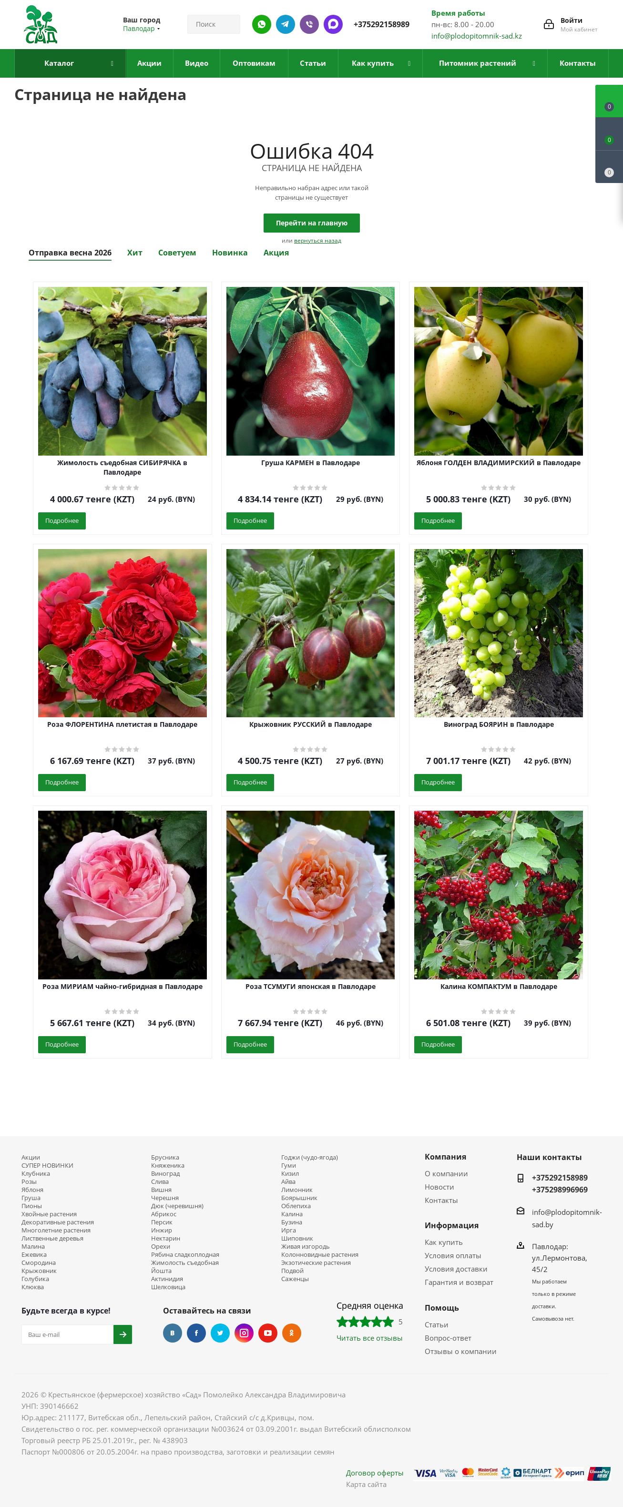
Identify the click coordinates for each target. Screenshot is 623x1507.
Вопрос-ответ (448, 1338)
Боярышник (299, 1198)
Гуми (288, 1165)
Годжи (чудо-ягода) (309, 1157)
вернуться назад (317, 240)
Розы (29, 1182)
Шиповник (297, 1238)
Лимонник (297, 1190)
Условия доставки (456, 1268)
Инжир (161, 1230)
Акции (30, 1157)
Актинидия (167, 1279)
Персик (162, 1222)
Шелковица (168, 1287)
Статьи (437, 1324)
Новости (439, 1186)
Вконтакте (172, 1333)
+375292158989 (381, 24)
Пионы (31, 1206)
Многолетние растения (56, 1230)
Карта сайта (366, 1484)
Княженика (167, 1165)
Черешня (165, 1198)
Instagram (244, 1333)
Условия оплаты (453, 1255)
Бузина (291, 1222)
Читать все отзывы (370, 1338)
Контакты (441, 1200)
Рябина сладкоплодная (185, 1255)
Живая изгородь (305, 1246)
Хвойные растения (49, 1214)
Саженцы (295, 1279)
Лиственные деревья (52, 1238)
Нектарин (165, 1238)
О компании (446, 1173)
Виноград (165, 1174)
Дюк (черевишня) (177, 1206)
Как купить (444, 1242)
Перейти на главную (311, 222)
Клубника (35, 1174)
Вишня (161, 1190)
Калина (292, 1214)
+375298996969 (560, 1189)
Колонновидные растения (319, 1255)
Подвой (292, 1271)
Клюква (32, 1287)
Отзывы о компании (461, 1351)
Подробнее (62, 520)
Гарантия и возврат (459, 1282)
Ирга (288, 1230)
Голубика (35, 1279)
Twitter (220, 1333)
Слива (160, 1182)
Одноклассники (291, 1333)
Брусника (165, 1157)
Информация (452, 1225)
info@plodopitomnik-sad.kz (476, 36)
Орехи (160, 1246)
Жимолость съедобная (185, 1263)
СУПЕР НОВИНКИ (47, 1165)
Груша (31, 1198)
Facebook (196, 1333)
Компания (445, 1156)
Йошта (161, 1271)
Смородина (38, 1263)
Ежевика (34, 1255)
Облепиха (296, 1206)
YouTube (267, 1333)
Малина (33, 1246)
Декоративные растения (57, 1222)
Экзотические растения (316, 1263)
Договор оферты (375, 1472)
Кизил (290, 1174)
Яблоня (32, 1190)
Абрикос (163, 1214)
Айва (288, 1182)
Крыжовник (39, 1271)
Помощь (442, 1308)
